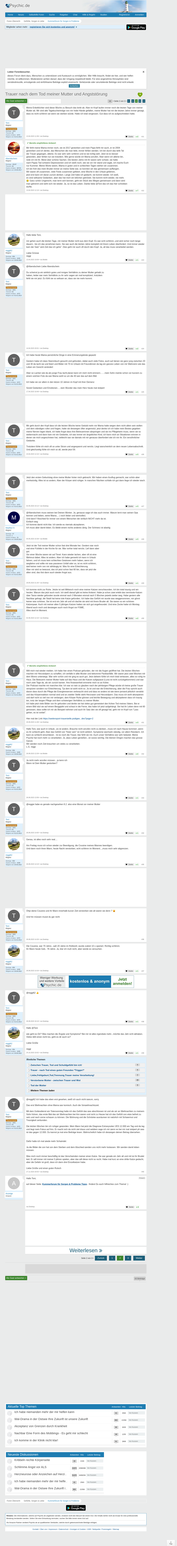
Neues (21, 15)
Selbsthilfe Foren (36, 15)
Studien (103, 15)
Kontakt (36, 1529)
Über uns (43, 1529)
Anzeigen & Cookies (78, 1529)
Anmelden (139, 15)
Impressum (53, 1529)
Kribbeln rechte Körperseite (32, 1460)
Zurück (100, 1258)
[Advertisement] (86, 642)
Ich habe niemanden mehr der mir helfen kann (44, 1412)
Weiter (139, 1258)
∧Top (170, 1543)
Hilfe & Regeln (88, 15)
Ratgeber (64, 15)
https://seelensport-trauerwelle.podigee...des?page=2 (68, 718)
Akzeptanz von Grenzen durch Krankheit (40, 1426)
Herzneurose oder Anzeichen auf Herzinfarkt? (44, 1474)
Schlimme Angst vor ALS (30, 1467)
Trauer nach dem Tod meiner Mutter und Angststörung (56, 94)
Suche (52, 15)
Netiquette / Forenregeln (101, 1529)
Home (10, 15)
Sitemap (116, 1529)
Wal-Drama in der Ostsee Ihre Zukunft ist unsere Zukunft (51, 1419)
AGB (89, 1529)
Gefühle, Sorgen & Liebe (34, 1501)
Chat (75, 15)
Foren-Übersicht (13, 1501)
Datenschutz (63, 1529)
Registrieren (124, 15)
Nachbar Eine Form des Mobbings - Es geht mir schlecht (51, 1433)
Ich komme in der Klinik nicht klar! (36, 1440)
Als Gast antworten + (16, 101)
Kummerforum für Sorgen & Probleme (63, 1501)
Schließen (74, 86)
